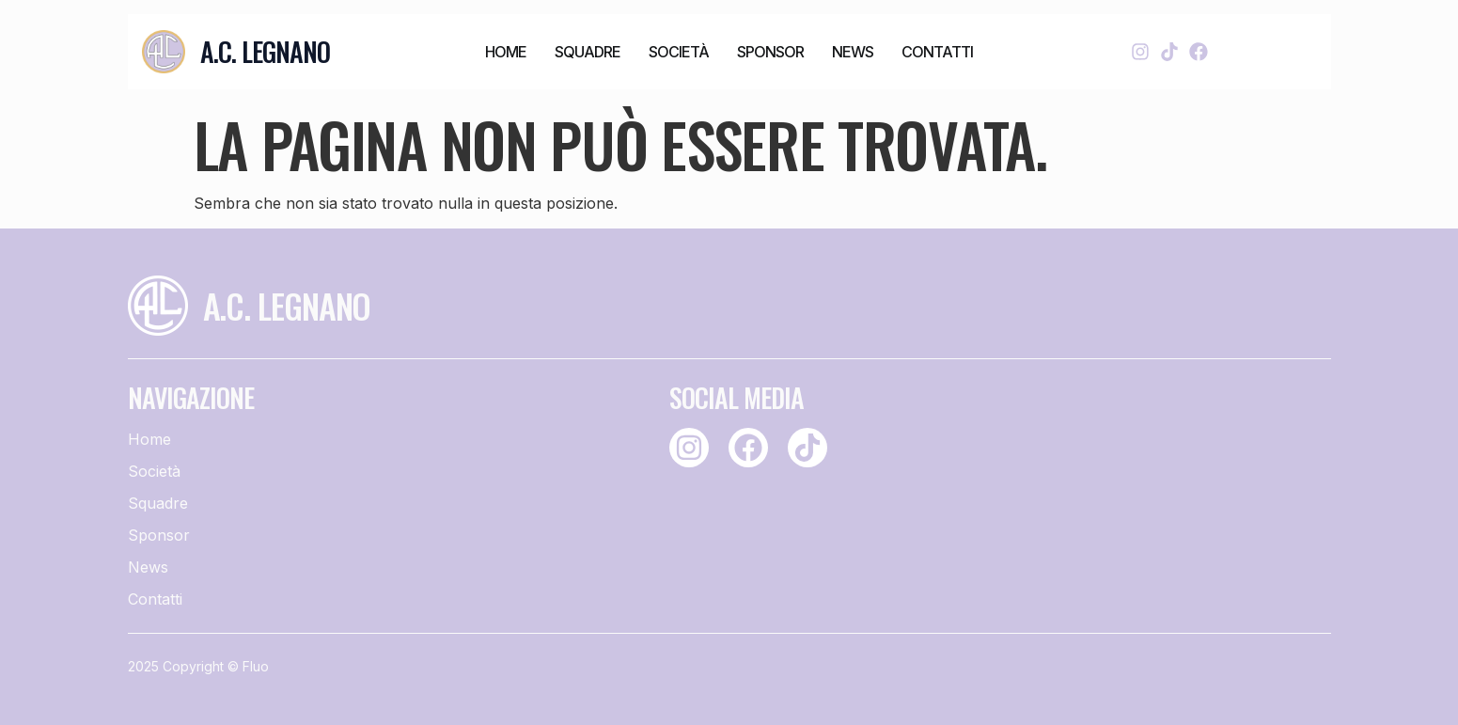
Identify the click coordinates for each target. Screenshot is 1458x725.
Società (679, 51)
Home (505, 51)
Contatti (937, 51)
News (852, 51)
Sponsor (770, 51)
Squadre (587, 51)
